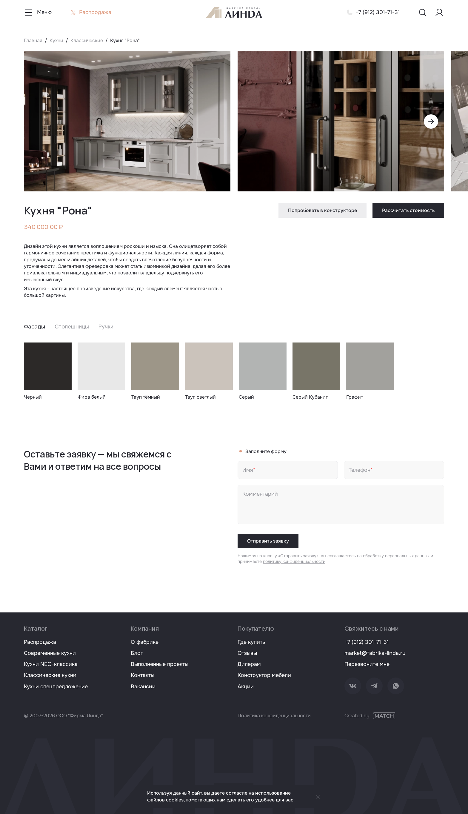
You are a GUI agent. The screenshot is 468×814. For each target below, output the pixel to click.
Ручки (105, 326)
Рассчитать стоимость (408, 210)
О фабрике (144, 642)
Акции (246, 686)
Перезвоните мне (367, 664)
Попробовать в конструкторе (322, 210)
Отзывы (247, 653)
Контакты (142, 675)
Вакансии (143, 686)
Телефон (359, 470)
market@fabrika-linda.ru (374, 653)
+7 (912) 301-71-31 (366, 642)
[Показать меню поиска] (422, 12)
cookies (175, 800)
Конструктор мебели (264, 675)
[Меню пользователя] (439, 12)
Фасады (34, 326)
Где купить (251, 642)
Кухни (56, 40)
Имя (247, 470)
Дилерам (249, 664)
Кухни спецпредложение (56, 686)
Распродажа (40, 642)
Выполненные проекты (159, 664)
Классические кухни (50, 675)
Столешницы (72, 326)
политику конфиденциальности (294, 561)
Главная (33, 40)
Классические (86, 40)
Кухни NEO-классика (51, 664)
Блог (137, 653)
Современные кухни (50, 653)
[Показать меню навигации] (38, 12)
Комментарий (260, 494)
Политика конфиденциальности (274, 715)
